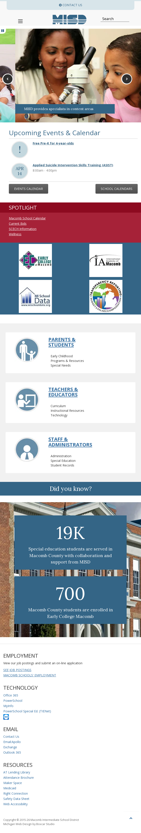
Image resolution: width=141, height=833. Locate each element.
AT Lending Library (16, 772)
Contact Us (11, 736)
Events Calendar (28, 189)
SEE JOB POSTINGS (17, 670)
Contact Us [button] (96, 5)
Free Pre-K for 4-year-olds (53, 143)
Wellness (15, 234)
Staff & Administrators (70, 441)
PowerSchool (12, 700)
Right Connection (15, 793)
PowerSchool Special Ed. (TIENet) (27, 711)
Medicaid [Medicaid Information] (9, 788)
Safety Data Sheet (16, 799)
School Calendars (116, 189)
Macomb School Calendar (27, 218)
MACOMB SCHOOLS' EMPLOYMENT (29, 675)
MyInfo (8, 706)
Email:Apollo (12, 742)
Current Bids (18, 223)
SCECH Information (22, 229)
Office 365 (10, 695)
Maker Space (12, 783)
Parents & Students (62, 342)
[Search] (112, 19)
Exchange (10, 747)
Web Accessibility (15, 804)
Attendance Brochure (18, 777)
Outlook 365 (12, 752)
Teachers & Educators (63, 391)
